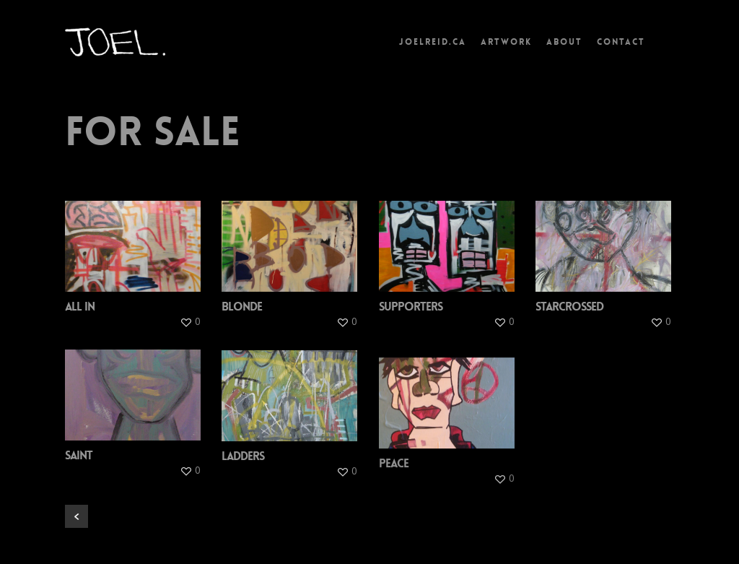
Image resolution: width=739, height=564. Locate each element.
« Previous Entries (76, 516)
